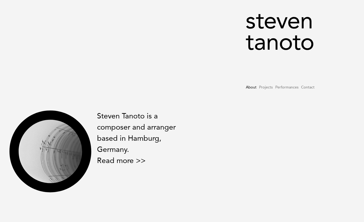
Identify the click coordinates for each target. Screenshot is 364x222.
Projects (266, 87)
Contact (308, 87)
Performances (287, 87)
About (251, 87)
